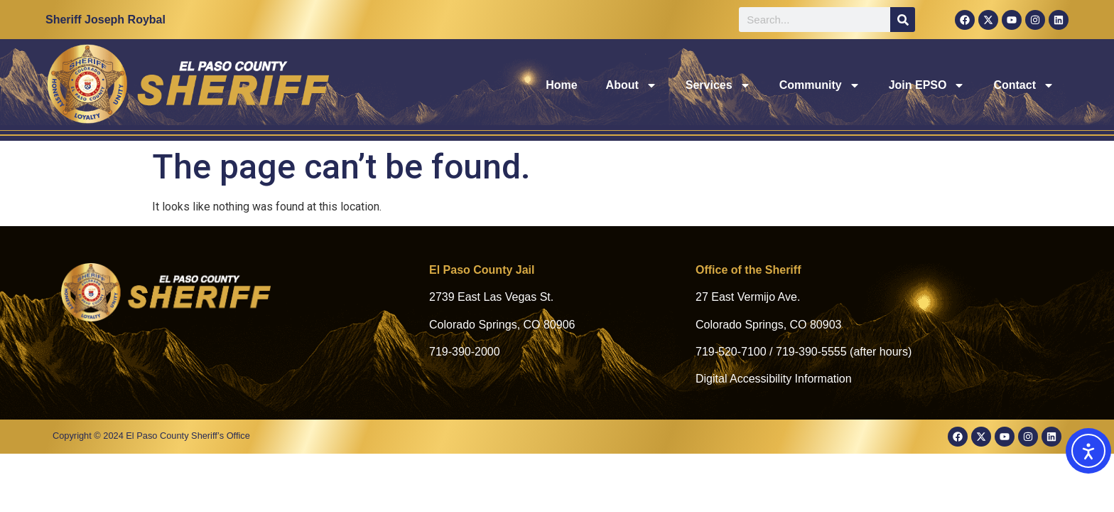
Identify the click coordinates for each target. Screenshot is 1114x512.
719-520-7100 (731, 352)
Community (819, 85)
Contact (1023, 85)
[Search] (902, 19)
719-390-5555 (811, 352)
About (631, 85)
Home (561, 85)
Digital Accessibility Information (774, 379)
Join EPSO (927, 85)
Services (718, 85)
